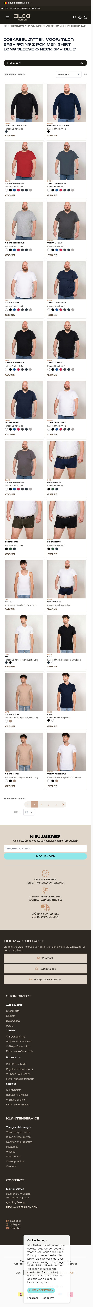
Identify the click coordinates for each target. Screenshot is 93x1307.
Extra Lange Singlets (17, 1104)
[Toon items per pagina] (29, 812)
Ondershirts (12, 1011)
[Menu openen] (7, 17)
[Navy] (6, 131)
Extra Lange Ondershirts (19, 1051)
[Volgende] (63, 804)
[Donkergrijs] (22, 191)
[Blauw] (14, 191)
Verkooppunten (15, 1161)
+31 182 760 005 (15, 1202)
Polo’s (9, 1025)
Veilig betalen (13, 1156)
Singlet (8, 602)
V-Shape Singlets (16, 1099)
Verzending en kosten (18, 1132)
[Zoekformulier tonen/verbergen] (75, 17)
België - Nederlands (18, 3)
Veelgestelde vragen (18, 1127)
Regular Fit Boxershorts (19, 1069)
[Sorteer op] (68, 74)
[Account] (80, 17)
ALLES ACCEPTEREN (41, 1290)
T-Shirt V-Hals (54, 243)
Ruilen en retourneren (18, 1137)
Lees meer (33, 1297)
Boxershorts (54, 482)
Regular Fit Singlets (17, 1094)
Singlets (10, 1015)
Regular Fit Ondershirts (19, 1041)
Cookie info (48, 1297)
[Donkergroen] (52, 490)
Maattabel (12, 1146)
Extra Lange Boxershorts (20, 1078)
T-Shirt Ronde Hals (14, 183)
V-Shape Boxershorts (18, 1074)
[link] (27, 804)
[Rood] (18, 191)
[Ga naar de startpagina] (22, 17)
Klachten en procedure (19, 1141)
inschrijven (45, 856)
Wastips (10, 1151)
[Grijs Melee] (30, 191)
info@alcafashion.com (22, 1207)
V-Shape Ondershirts (18, 1046)
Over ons (11, 1166)
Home (6, 26)
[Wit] (6, 191)
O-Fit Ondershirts (15, 1036)
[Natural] (10, 722)
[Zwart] (48, 131)
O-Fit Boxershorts (16, 1064)
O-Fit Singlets (13, 1089)
